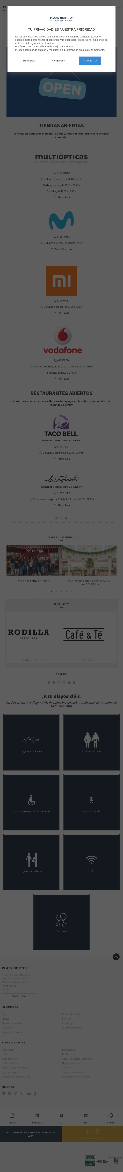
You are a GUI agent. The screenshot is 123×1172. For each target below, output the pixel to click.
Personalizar (29, 60)
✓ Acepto (90, 60)
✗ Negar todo (58, 60)
